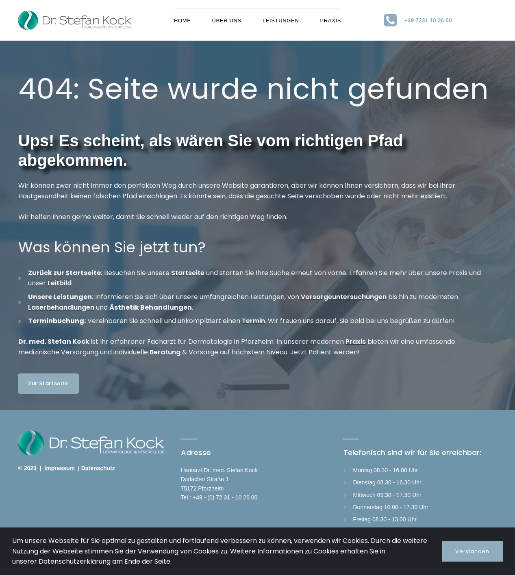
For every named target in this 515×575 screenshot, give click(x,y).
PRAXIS (330, 20)
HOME (182, 20)
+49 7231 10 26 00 (428, 20)
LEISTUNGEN (281, 20)
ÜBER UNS (226, 20)
